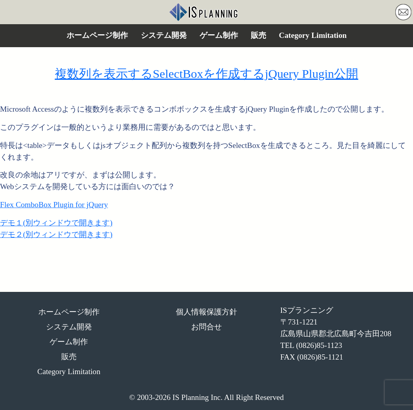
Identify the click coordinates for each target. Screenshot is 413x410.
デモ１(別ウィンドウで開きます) (56, 223)
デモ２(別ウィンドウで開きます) (56, 234)
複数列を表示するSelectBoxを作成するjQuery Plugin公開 (206, 74)
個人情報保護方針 (206, 312)
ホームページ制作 (97, 35)
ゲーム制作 (219, 35)
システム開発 (164, 35)
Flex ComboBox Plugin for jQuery (54, 204)
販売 (258, 35)
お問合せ (206, 327)
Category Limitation (313, 35)
